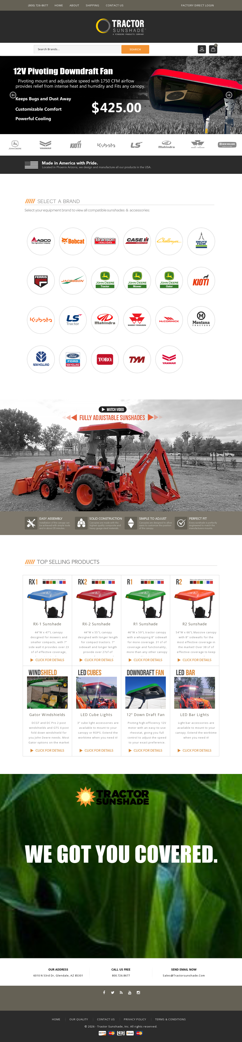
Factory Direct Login (197, 5)
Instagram (138, 992)
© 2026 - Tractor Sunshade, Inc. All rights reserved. (121, 1026)
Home (59, 5)
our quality (78, 1019)
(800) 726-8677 (38, 5)
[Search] (91, 49)
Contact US (115, 5)
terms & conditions (170, 1019)
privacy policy (135, 1019)
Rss (121, 992)
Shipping (92, 5)
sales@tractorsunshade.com (184, 975)
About (74, 5)
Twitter (112, 992)
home (56, 1019)
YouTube (129, 992)
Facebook (104, 992)
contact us (106, 1019)
